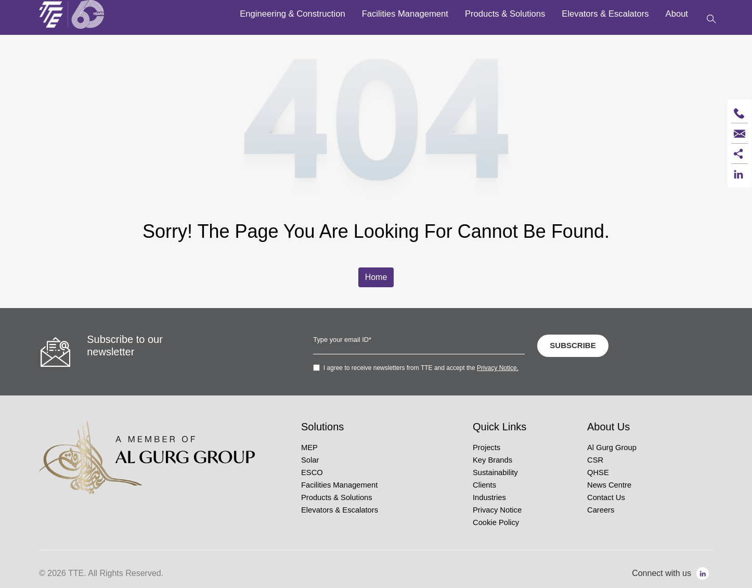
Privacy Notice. (497, 368)
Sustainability (495, 472)
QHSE (598, 472)
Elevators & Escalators (339, 510)
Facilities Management (339, 485)
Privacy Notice (497, 510)
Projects (486, 447)
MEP (309, 447)
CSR (595, 460)
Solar (310, 460)
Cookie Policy (496, 522)
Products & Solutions (336, 497)
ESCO (312, 472)
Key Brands (492, 460)
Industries (489, 497)
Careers (600, 510)
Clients (484, 485)
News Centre (609, 485)
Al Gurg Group (612, 447)
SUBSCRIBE (572, 345)
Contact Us (606, 497)
